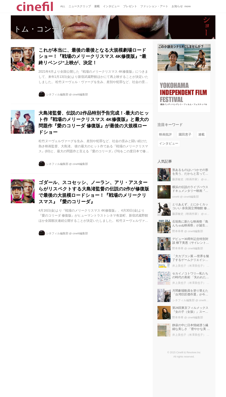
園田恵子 (185, 134)
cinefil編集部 (80, 94)
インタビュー (168, 143)
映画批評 (165, 134)
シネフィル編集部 (57, 94)
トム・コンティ (40, 29)
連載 (201, 134)
